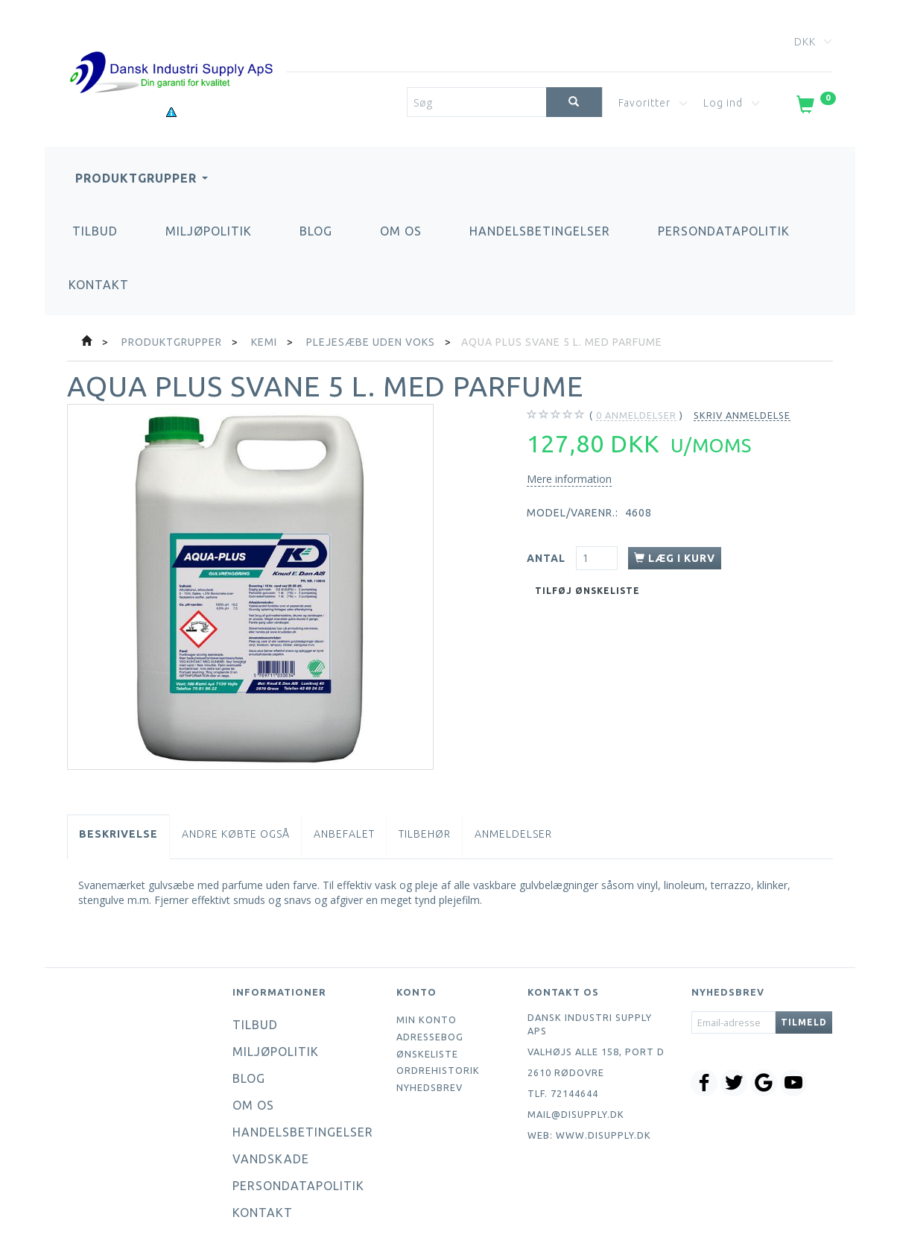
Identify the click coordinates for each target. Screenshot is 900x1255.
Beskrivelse (118, 834)
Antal (547, 558)
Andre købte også (236, 834)
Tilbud (95, 231)
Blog (316, 231)
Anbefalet (344, 834)
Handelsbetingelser (539, 231)
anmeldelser (636, 415)
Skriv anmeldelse (742, 415)
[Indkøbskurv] (814, 107)
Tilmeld (804, 1022)
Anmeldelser (513, 834)
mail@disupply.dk (575, 1114)
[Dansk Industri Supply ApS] (170, 50)
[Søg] (574, 102)
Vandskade (270, 1159)
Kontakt (99, 284)
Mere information (569, 479)
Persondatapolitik (724, 231)
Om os (401, 231)
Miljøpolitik (208, 231)
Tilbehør (425, 834)
